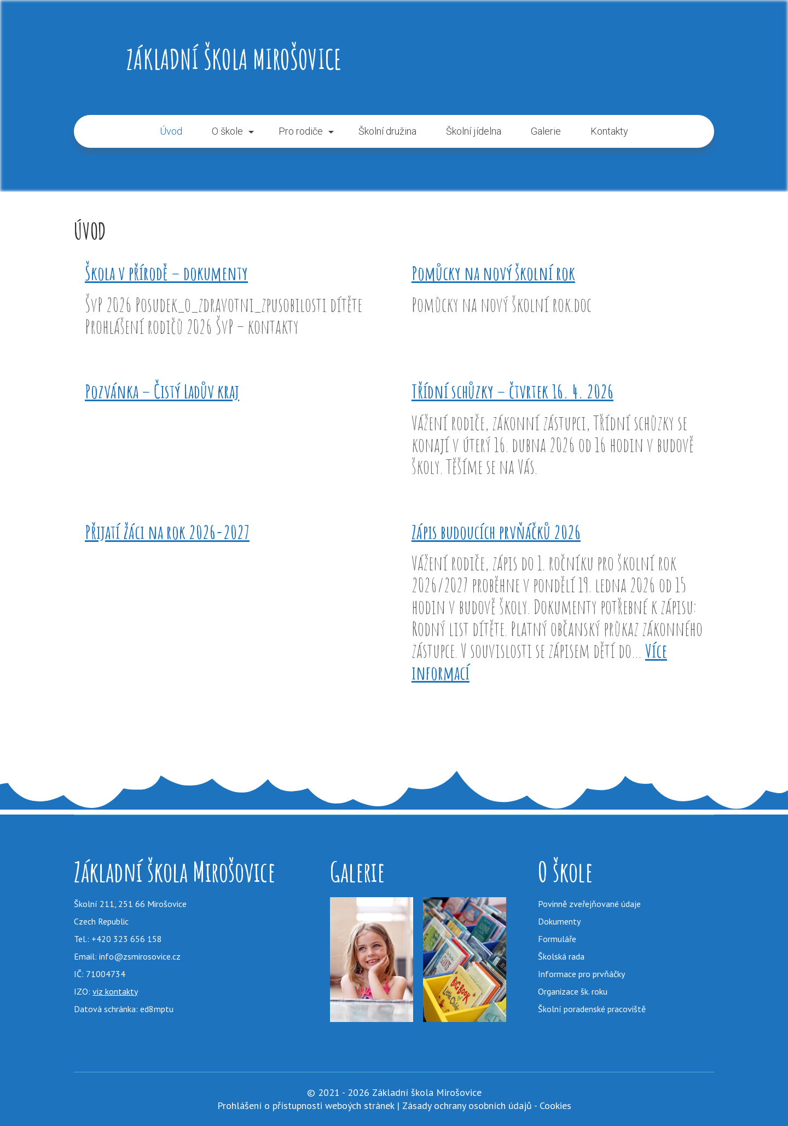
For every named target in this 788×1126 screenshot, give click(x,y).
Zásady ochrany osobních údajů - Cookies (486, 1105)
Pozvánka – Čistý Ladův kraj (162, 391)
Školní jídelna (473, 131)
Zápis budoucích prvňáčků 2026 (496, 531)
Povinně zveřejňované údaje (589, 903)
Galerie (546, 131)
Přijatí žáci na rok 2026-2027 (167, 531)
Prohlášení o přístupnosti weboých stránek (305, 1105)
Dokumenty (559, 921)
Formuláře (557, 938)
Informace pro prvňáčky (581, 973)
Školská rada (561, 956)
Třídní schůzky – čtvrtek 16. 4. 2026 (512, 391)
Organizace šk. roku (572, 991)
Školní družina (387, 131)
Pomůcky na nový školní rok (493, 273)
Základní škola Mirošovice (233, 59)
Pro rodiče (301, 131)
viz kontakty (115, 991)
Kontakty (609, 131)
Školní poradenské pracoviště (592, 1008)
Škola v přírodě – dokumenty (166, 273)
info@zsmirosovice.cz (140, 956)
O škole (227, 131)
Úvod (171, 131)
